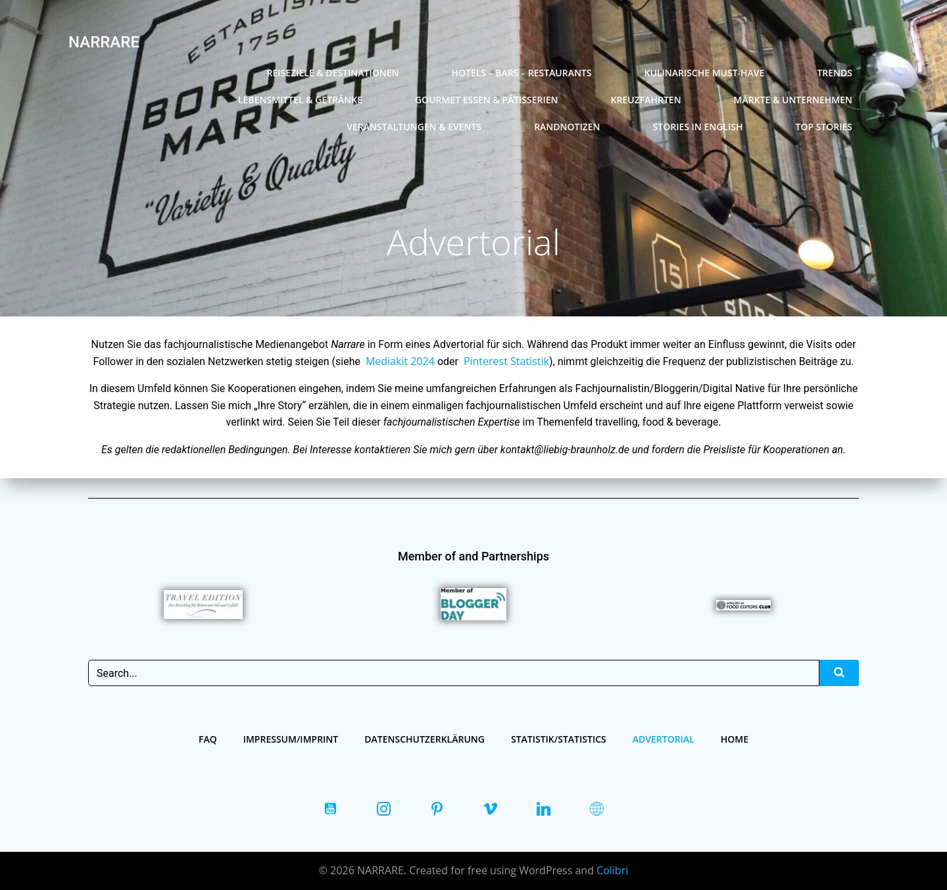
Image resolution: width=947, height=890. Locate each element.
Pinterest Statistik (506, 361)
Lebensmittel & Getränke (300, 99)
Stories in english (698, 126)
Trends (834, 72)
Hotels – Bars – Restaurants (521, 72)
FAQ (208, 739)
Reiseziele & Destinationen (333, 72)
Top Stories (823, 126)
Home (734, 739)
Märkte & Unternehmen (793, 99)
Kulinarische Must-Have (704, 72)
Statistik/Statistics (558, 739)
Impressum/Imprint (291, 739)
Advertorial (663, 739)
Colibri (612, 870)
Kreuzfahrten (646, 99)
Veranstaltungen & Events (414, 126)
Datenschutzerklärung (424, 739)
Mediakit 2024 (400, 361)
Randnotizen (567, 126)
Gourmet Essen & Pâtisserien (486, 99)
